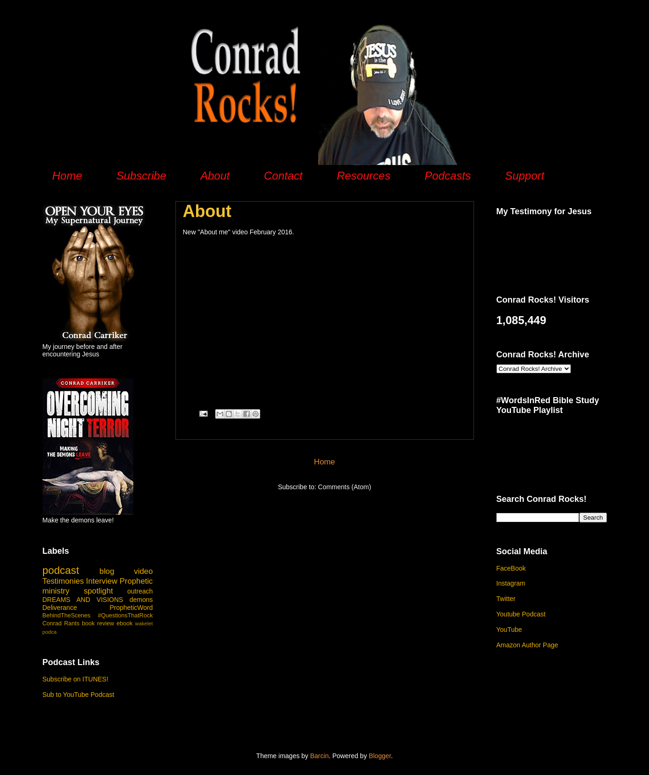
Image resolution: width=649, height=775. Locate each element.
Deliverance (60, 607)
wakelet (144, 623)
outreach (140, 591)
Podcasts (447, 175)
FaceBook (511, 568)
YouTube (509, 629)
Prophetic (136, 581)
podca (50, 632)
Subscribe (142, 175)
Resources (364, 175)
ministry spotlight (78, 591)
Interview (101, 581)
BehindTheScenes (67, 615)
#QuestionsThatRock (125, 615)
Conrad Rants (61, 623)
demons (141, 599)
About (215, 175)
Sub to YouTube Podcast (79, 694)
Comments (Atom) (345, 487)
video (143, 571)
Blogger (380, 756)
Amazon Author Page (527, 645)
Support (524, 175)
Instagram (510, 583)
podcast (61, 570)
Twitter (506, 598)
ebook (124, 623)
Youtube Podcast (521, 614)
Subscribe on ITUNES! (76, 679)
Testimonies (63, 581)
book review (98, 623)
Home (67, 175)
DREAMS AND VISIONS (83, 599)
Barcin (319, 756)
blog (107, 571)
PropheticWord (131, 607)
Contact (283, 175)
